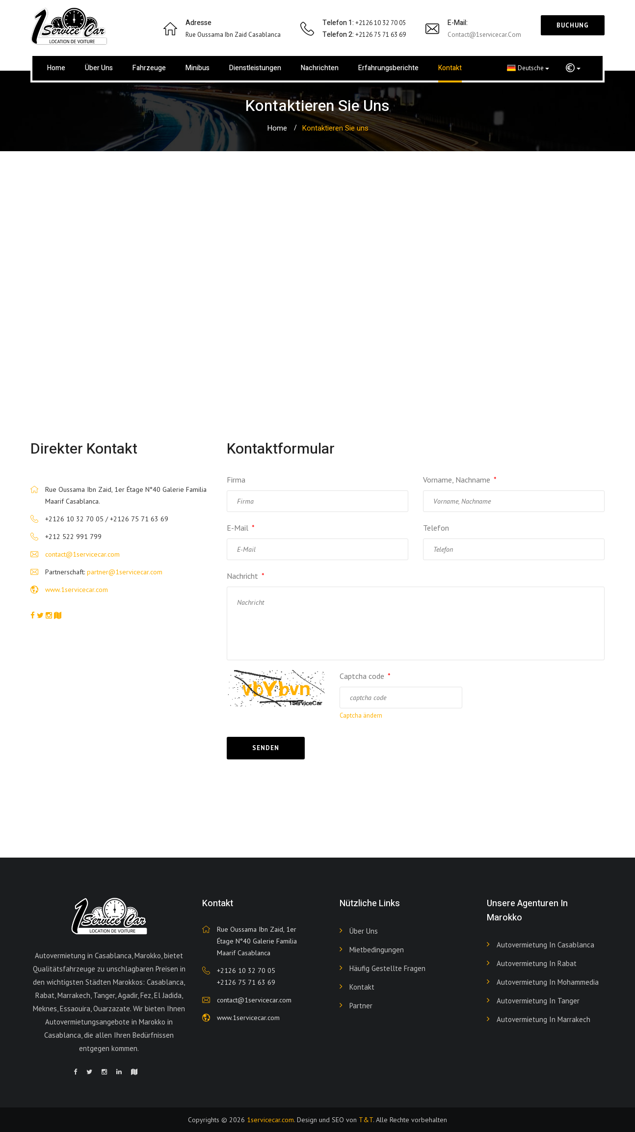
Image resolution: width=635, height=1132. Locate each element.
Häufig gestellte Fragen (387, 968)
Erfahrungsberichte (388, 68)
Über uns (99, 68)
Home (56, 68)
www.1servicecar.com (76, 589)
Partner (360, 1005)
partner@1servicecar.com (124, 571)
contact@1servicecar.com (484, 34)
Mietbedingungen (376, 949)
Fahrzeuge (149, 68)
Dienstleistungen (255, 68)
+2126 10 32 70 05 (246, 970)
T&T (366, 1119)
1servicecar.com (270, 1119)
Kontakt (450, 68)
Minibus (197, 68)
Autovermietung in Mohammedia (548, 982)
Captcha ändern (361, 715)
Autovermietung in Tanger (538, 1000)
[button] (573, 68)
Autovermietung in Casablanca (545, 944)
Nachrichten (320, 68)
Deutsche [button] (528, 67)
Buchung (572, 25)
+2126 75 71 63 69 (246, 982)
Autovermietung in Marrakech (543, 1019)
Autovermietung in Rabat (537, 963)
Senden (265, 748)
